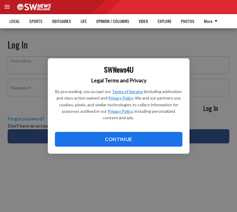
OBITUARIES (61, 21)
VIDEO (143, 21)
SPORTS (36, 21)
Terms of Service (127, 91)
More (212, 21)
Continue (118, 139)
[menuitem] (212, 21)
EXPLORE (164, 21)
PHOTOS (187, 21)
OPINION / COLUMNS (112, 21)
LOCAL (14, 21)
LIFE (84, 21)
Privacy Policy (120, 97)
